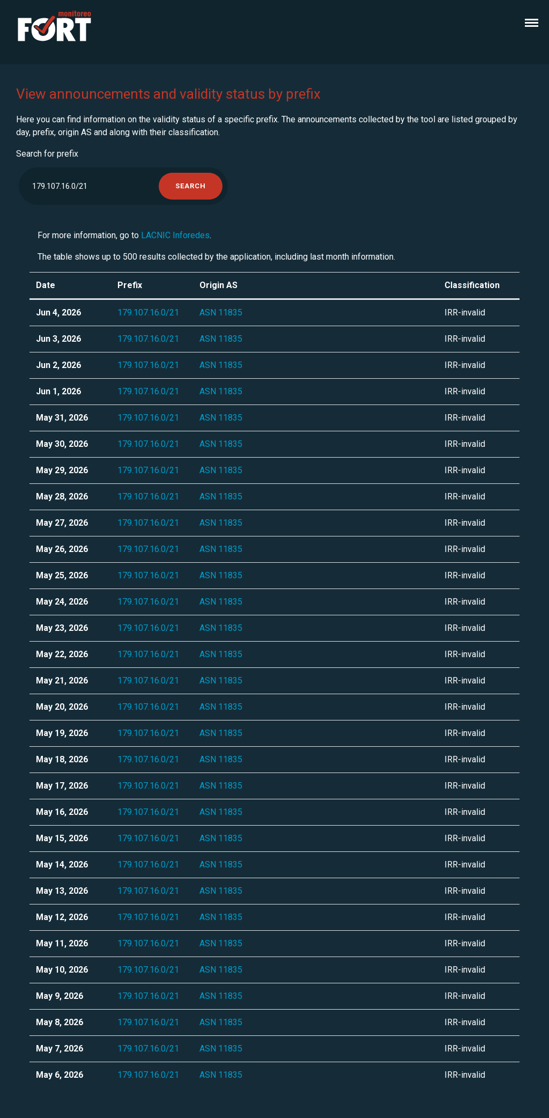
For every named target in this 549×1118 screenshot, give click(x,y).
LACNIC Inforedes (175, 235)
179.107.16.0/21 (148, 312)
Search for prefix (47, 154)
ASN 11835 (220, 312)
